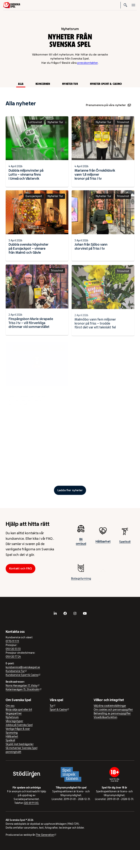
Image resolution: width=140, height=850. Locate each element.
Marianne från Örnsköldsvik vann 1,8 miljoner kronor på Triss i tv (95, 174)
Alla (20, 84)
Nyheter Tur (70, 84)
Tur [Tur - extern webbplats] (51, 705)
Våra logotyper (14, 721)
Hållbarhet (12, 736)
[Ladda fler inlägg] (70, 490)
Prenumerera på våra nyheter (108, 105)
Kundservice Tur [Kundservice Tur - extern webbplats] (15, 671)
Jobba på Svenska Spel (19, 725)
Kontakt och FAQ (20, 568)
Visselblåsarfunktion (105, 717)
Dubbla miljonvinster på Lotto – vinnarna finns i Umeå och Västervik (26, 174)
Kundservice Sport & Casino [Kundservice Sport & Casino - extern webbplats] (22, 675)
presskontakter (87, 62)
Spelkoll (10, 740)
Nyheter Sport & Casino (106, 84)
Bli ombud (81, 544)
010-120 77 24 (13, 656)
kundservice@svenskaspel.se (23, 667)
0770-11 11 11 (12, 641)
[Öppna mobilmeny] (133, 5)
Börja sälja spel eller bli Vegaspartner (19, 711)
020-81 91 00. (31, 803)
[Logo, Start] (11, 5)
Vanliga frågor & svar (18, 728)
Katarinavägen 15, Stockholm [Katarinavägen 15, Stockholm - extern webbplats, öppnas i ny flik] (22, 689)
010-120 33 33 (13, 649)
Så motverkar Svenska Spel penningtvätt (21, 749)
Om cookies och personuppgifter (113, 709)
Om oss (10, 705)
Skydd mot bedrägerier (20, 744)
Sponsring (12, 732)
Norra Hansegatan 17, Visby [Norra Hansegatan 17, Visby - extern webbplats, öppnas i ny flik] (21, 685)
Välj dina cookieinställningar (110, 705)
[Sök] (125, 5)
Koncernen (43, 84)
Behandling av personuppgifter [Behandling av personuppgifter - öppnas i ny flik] (112, 713)
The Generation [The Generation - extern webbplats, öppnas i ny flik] (45, 834)
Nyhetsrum (12, 717)
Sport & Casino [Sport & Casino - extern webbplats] (58, 709)
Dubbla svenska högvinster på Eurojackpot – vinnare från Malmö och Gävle (28, 251)
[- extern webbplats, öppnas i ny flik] (55, 613)
